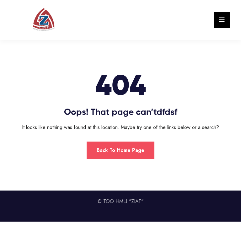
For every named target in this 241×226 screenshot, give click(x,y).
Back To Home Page (120, 150)
